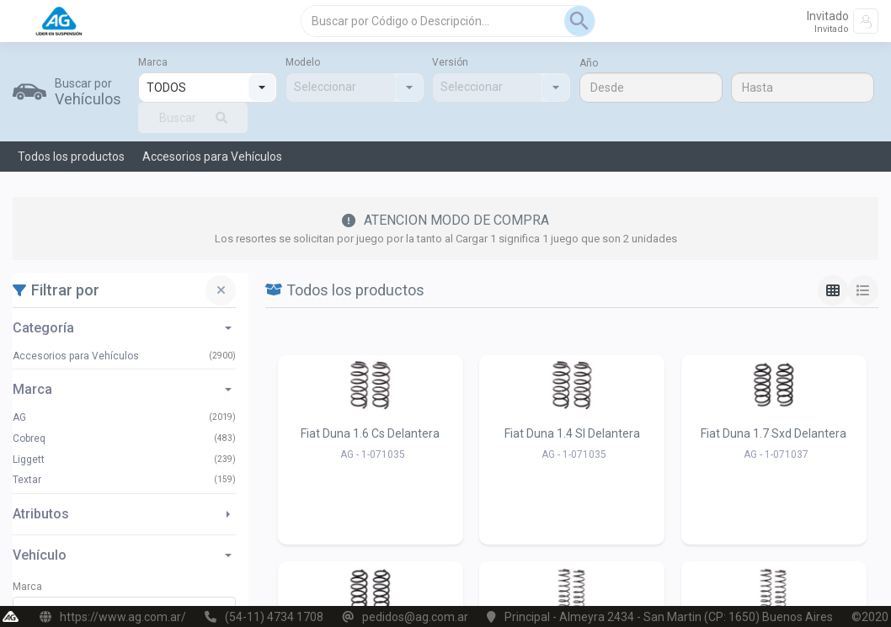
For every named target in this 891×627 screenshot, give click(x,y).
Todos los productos (71, 156)
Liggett (29, 459)
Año (588, 63)
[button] (262, 87)
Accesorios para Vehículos (212, 156)
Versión (450, 62)
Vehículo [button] (122, 555)
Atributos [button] (121, 514)
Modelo (302, 62)
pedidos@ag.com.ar (415, 617)
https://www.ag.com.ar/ (123, 617)
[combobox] (193, 87)
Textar (27, 480)
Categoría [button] (122, 328)
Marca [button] (122, 389)
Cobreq (29, 438)
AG (19, 417)
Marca (153, 62)
